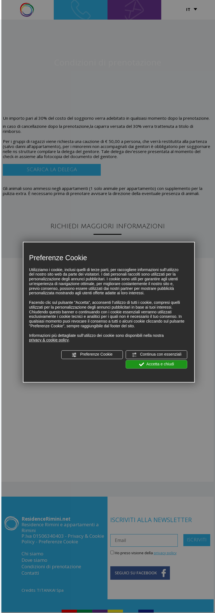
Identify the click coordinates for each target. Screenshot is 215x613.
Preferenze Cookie (92, 354)
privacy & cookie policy (49, 340)
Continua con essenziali (156, 354)
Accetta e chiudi (156, 364)
